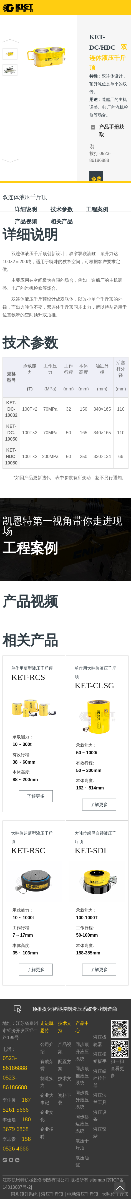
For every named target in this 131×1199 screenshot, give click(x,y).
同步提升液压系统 (82, 1099)
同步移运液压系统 (82, 1123)
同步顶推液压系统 (82, 1075)
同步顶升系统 (24, 1194)
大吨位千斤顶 (115, 1194)
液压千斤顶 (52, 1194)
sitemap (97, 1180)
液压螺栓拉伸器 (100, 1078)
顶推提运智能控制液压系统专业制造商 (65, 1009)
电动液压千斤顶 (82, 1194)
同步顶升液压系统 (82, 1051)
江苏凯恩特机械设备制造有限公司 (35, 1180)
